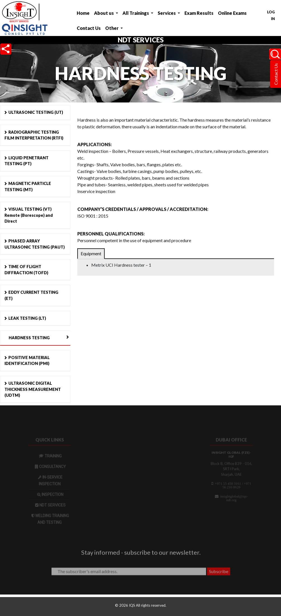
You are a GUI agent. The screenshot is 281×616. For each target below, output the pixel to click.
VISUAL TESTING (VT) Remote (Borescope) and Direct (28, 215)
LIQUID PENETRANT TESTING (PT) (26, 160)
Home (83, 13)
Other (112, 28)
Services (167, 13)
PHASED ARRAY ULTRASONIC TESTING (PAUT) (34, 244)
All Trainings (136, 13)
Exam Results (198, 13)
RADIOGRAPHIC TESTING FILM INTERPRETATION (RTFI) (33, 135)
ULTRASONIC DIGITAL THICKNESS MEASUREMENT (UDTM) (32, 389)
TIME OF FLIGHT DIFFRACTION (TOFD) (26, 269)
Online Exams (232, 13)
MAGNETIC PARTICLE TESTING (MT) (27, 186)
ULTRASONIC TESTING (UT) (35, 112)
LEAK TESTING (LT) (27, 318)
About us (104, 13)
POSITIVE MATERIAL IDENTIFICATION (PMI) (27, 360)
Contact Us (89, 28)
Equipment (91, 254)
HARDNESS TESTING (29, 337)
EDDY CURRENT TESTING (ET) (31, 295)
